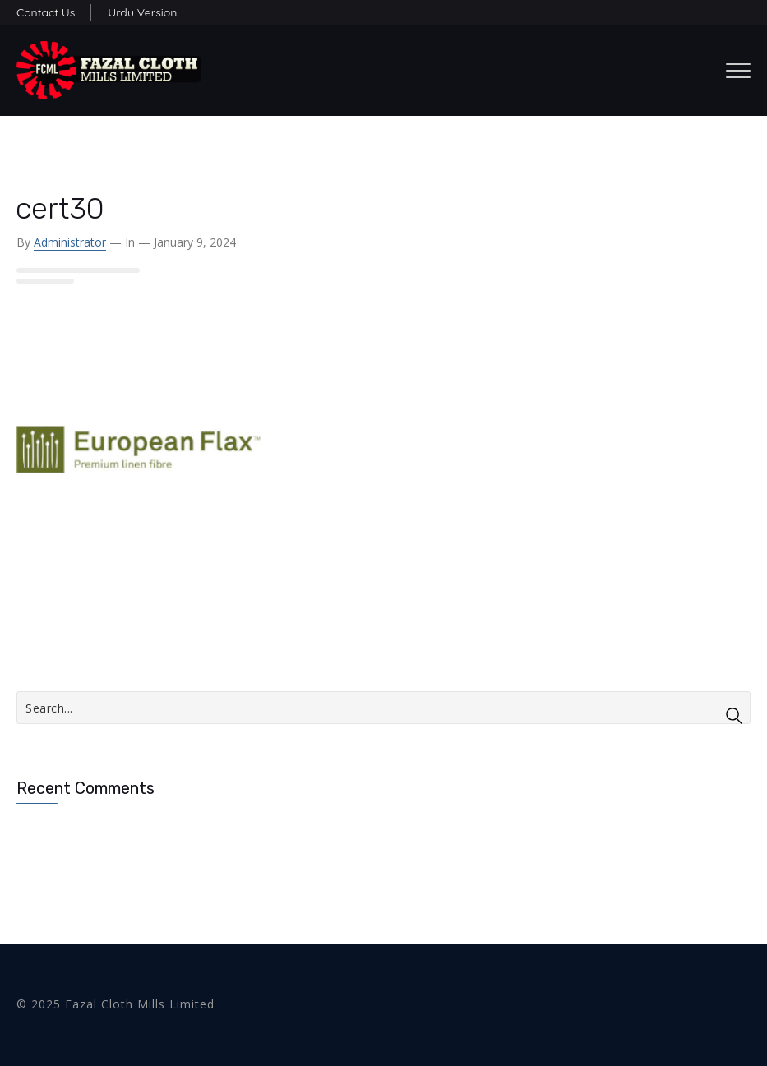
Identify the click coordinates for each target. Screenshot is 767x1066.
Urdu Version (142, 12)
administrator (70, 242)
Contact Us (45, 12)
